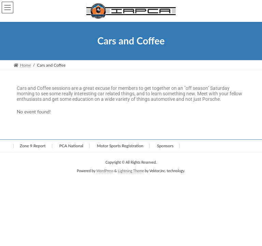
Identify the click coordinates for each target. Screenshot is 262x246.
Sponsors (165, 145)
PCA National (71, 145)
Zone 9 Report (33, 145)
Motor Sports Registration (120, 145)
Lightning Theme (131, 171)
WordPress (104, 171)
